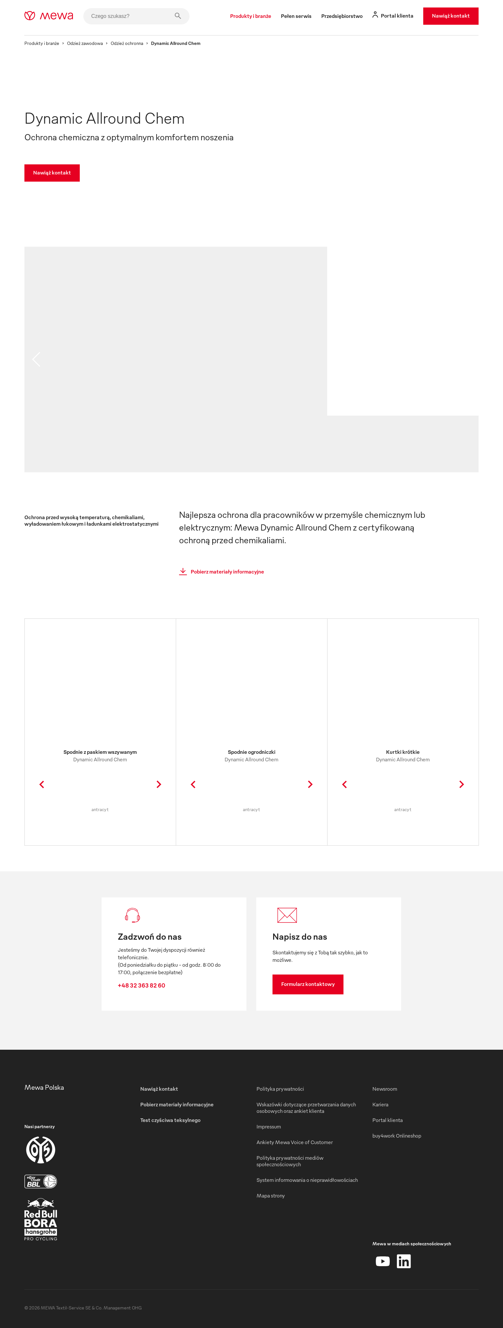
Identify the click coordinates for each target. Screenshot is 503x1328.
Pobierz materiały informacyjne (219, 571)
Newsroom (384, 1089)
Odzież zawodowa (85, 43)
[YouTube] (382, 1261)
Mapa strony (271, 1195)
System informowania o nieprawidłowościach (307, 1180)
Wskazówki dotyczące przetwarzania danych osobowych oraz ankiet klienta (306, 1107)
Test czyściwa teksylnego (170, 1120)
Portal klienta (387, 1120)
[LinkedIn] (403, 1261)
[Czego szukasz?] (136, 16)
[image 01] (175, 409)
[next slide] (467, 359)
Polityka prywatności (280, 1089)
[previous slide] (36, 359)
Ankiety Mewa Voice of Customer (295, 1142)
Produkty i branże (41, 43)
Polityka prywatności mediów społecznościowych (290, 1161)
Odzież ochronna (127, 43)
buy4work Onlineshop (396, 1135)
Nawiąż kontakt (451, 15)
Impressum (269, 1126)
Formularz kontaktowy (308, 984)
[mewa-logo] (48, 16)
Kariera (380, 1104)
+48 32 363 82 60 (141, 985)
